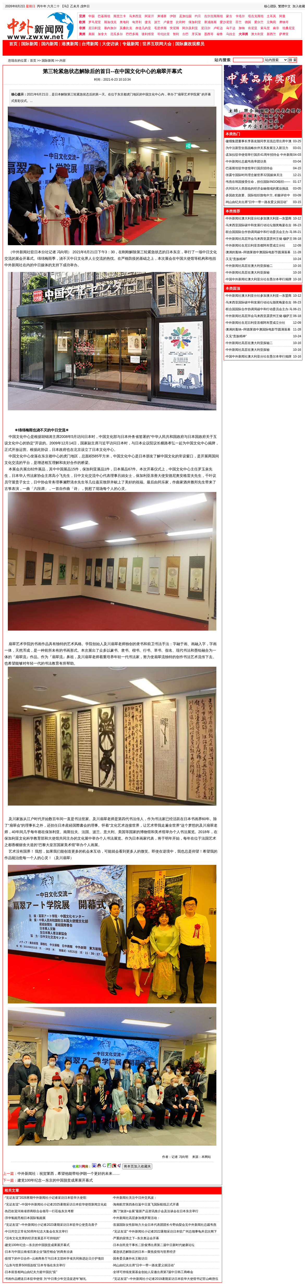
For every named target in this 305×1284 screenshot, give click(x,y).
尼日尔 (205, 28)
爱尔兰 (259, 22)
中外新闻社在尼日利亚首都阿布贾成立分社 (255, 245)
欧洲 (82, 22)
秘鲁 (220, 34)
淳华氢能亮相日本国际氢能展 (25, 1218)
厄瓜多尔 (116, 34)
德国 (248, 22)
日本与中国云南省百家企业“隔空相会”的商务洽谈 (39, 1252)
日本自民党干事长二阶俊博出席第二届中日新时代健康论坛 (153, 1245)
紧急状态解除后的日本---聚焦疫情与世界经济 (144, 1252)
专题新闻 (130, 44)
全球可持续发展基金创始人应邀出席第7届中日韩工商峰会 (153, 1272)
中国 (91, 16)
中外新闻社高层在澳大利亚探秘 (248, 272)
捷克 (148, 22)
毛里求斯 (160, 28)
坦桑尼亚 (288, 28)
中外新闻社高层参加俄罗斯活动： (136, 1218)
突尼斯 (174, 28)
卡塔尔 (240, 16)
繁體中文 (284, 6)
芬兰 (238, 22)
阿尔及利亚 (190, 28)
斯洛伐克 (110, 22)
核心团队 (270, 6)
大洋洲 (243, 34)
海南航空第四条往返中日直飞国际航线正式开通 (146, 1204)
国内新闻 (49, 44)
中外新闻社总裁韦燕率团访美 (246, 161)
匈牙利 (137, 22)
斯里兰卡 (119, 16)
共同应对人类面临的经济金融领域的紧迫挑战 (257, 188)
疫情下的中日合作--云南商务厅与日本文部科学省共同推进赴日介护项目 (54, 1258)
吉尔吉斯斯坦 (213, 16)
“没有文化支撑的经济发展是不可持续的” (32, 1238)
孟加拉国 (185, 16)
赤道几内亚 (143, 28)
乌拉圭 (230, 34)
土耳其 (271, 16)
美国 (91, 34)
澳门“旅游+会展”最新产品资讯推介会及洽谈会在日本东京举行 (155, 1211)
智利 (176, 34)
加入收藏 (298, 6)
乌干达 (230, 28)
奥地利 (124, 22)
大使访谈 (110, 44)
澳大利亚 (257, 34)
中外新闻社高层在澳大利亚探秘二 (249, 266)
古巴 (185, 34)
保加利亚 (194, 22)
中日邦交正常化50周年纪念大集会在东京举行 (36, 1231)
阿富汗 (149, 16)
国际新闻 (29, 44)
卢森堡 (168, 22)
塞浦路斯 (210, 22)
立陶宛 (271, 22)
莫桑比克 (126, 28)
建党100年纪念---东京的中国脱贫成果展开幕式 (55, 1180)
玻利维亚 (148, 34)
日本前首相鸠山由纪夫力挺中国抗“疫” (31, 1272)
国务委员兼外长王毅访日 (130, 1258)
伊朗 (173, 16)
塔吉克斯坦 (256, 16)
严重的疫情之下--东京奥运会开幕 (136, 1238)
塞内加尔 (110, 28)
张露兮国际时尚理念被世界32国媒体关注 (254, 175)
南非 (276, 28)
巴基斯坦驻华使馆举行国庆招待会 (249, 168)
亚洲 (82, 16)
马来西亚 (135, 16)
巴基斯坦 (104, 16)
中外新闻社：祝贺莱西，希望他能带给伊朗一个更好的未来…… (68, 1173)
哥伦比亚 (163, 34)
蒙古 (229, 16)
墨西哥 (209, 34)
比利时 (180, 22)
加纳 (242, 28)
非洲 (82, 28)
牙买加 (196, 34)
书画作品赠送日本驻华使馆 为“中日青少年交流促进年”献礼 (45, 1279)
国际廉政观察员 (189, 44)
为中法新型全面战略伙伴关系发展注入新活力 (257, 148)
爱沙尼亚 (226, 22)
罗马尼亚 (94, 22)
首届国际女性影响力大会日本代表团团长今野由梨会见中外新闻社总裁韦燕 (164, 1225)
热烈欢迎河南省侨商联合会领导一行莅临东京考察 (39, 1211)
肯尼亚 (252, 28)
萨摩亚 (284, 34)
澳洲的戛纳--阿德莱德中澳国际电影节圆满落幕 (258, 252)
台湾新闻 (90, 44)
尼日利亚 (94, 28)
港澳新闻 (70, 44)
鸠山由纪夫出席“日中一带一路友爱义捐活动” (144, 1265)
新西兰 (271, 34)
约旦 (198, 16)
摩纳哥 (284, 22)
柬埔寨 (162, 16)
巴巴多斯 (132, 34)
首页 (13, 44)
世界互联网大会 (157, 44)
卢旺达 (218, 28)
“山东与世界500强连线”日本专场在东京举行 (35, 1265)
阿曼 (282, 16)
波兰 (157, 22)
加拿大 (102, 34)
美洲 (82, 34)
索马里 (265, 28)
